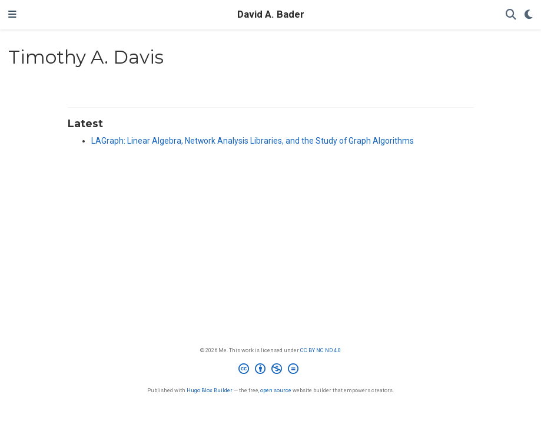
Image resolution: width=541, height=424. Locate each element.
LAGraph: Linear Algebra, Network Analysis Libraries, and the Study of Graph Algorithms (252, 140)
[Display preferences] (529, 15)
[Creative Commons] (270, 370)
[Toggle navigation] (12, 15)
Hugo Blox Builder (210, 390)
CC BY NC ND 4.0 (320, 350)
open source (275, 390)
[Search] (511, 15)
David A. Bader (270, 14)
